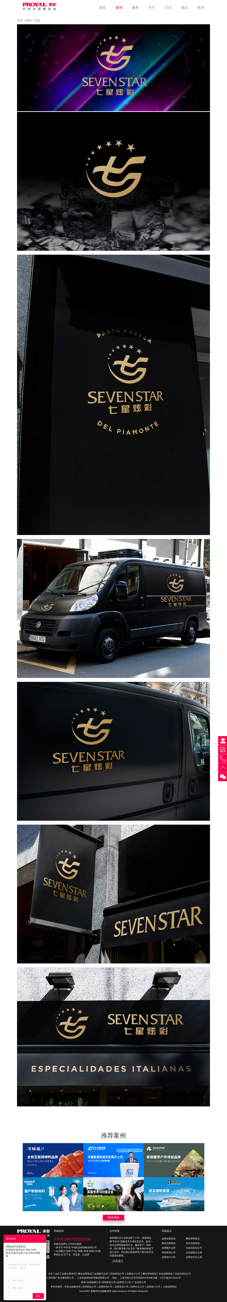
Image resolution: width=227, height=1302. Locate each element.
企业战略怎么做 (194, 1252)
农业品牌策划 (193, 1243)
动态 (57, 1273)
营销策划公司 (169, 1252)
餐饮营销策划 (193, 1238)
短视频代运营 (169, 1247)
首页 (102, 7)
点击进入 (118, 1260)
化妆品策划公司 (194, 1247)
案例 (119, 7)
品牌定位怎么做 (194, 1257)
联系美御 (113, 1217)
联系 (201, 7)
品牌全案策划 (169, 1238)
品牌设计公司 (169, 1257)
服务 (135, 7)
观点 (184, 7)
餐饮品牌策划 (169, 1243)
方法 (168, 7)
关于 (151, 7)
